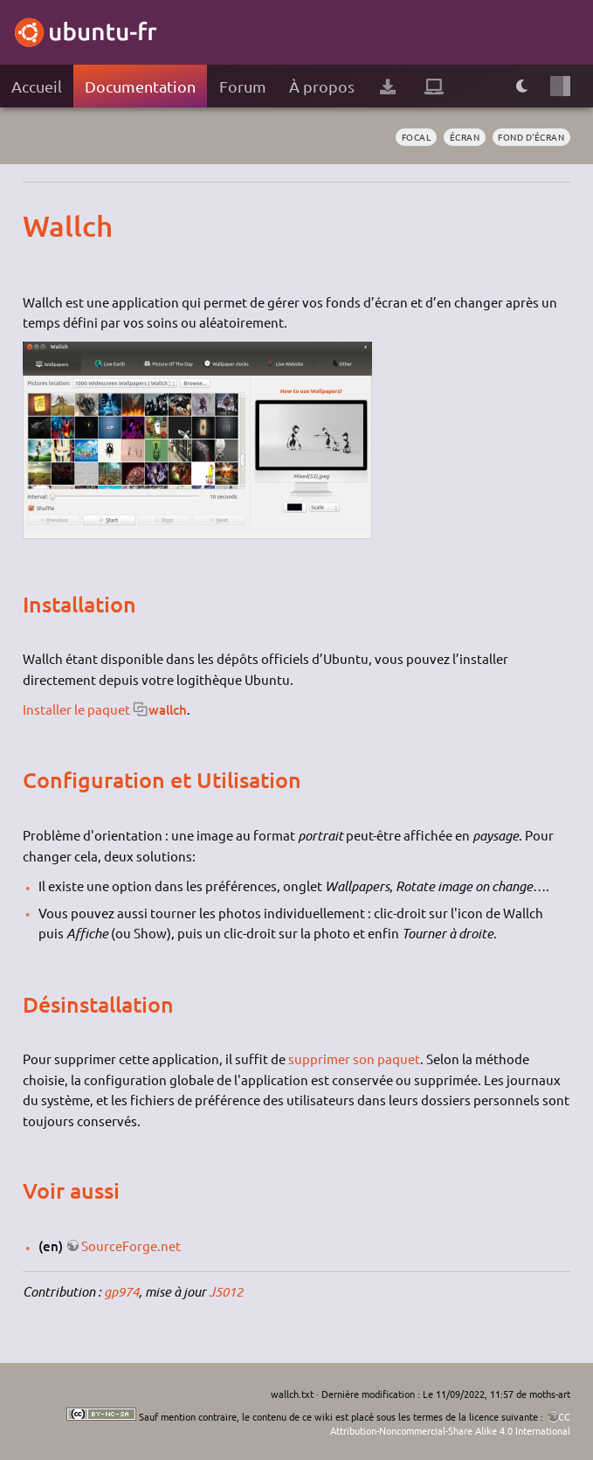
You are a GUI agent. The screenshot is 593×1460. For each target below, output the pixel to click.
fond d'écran (531, 136)
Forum (242, 86)
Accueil (36, 86)
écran (464, 136)
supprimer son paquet (354, 1058)
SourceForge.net (131, 1245)
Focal (416, 136)
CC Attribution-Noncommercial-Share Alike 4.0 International (450, 1423)
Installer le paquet (76, 709)
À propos (322, 86)
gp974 (121, 1291)
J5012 (226, 1291)
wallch (167, 709)
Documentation (140, 86)
